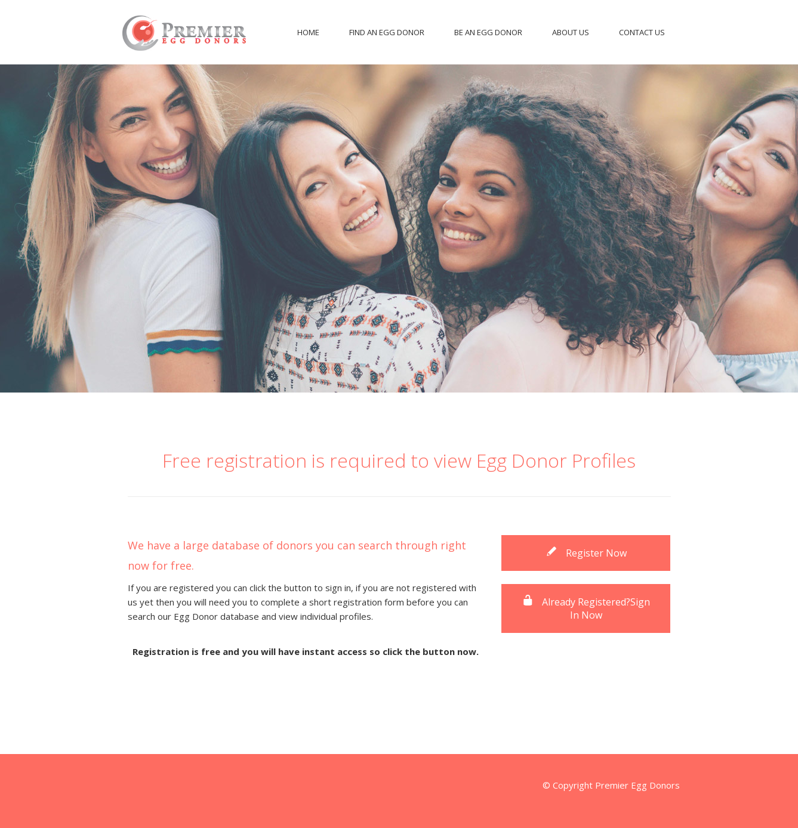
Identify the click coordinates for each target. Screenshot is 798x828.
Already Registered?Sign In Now (586, 608)
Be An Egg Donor (488, 32)
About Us (570, 32)
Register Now (586, 553)
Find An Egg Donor (386, 32)
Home (308, 32)
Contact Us (642, 32)
